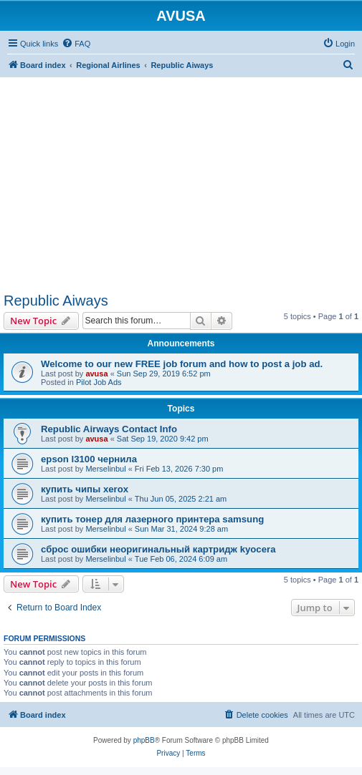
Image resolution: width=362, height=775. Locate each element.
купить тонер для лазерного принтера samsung (152, 519)
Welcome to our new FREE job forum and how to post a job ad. (182, 364)
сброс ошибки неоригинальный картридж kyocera (158, 549)
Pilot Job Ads (99, 382)
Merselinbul (105, 468)
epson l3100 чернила (89, 459)
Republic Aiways (56, 300)
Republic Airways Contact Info (109, 429)
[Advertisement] (181, 177)
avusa (96, 373)
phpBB (144, 740)
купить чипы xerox (84, 489)
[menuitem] (76, 43)
